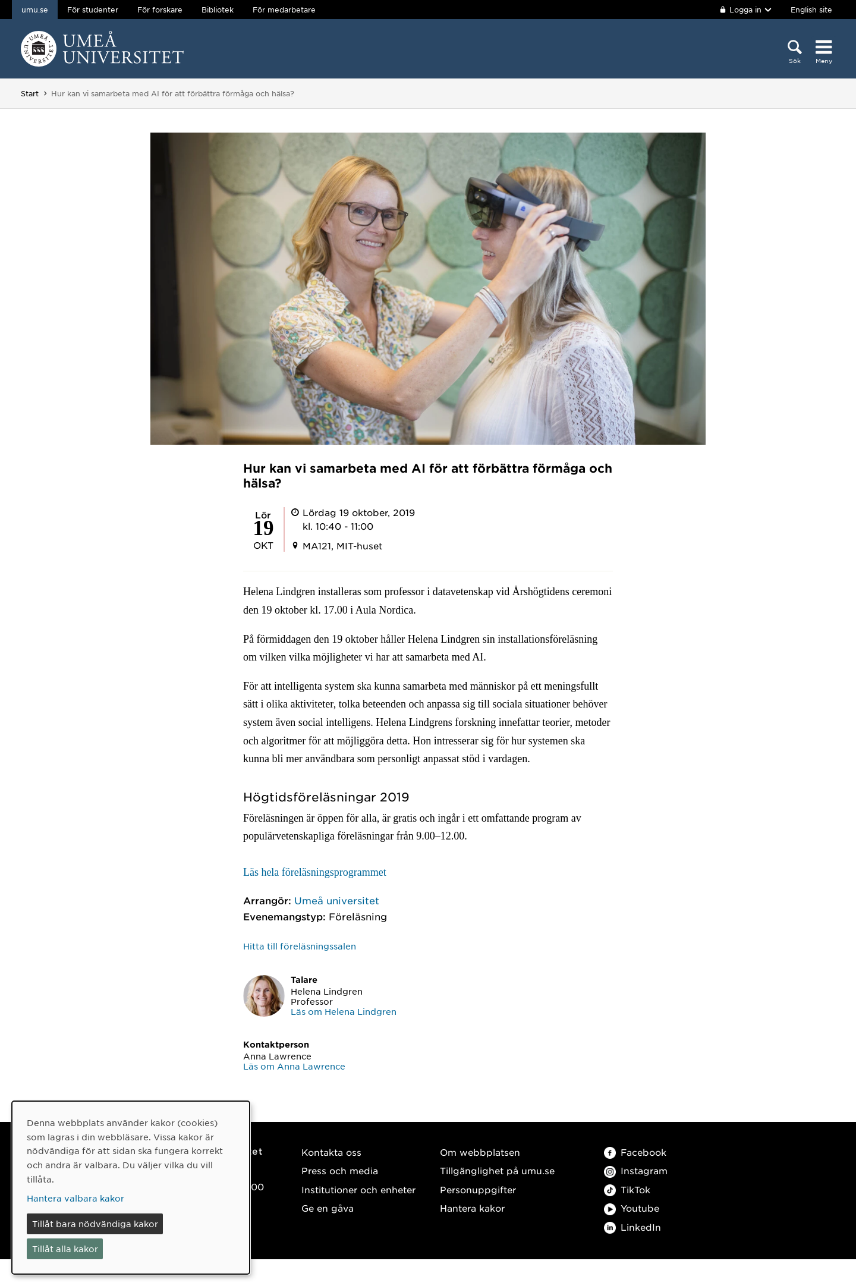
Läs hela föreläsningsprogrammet (314, 872)
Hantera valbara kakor (75, 1198)
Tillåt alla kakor (65, 1248)
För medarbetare (284, 9)
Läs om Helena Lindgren (343, 1011)
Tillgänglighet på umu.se (497, 1170)
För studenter (92, 9)
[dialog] (131, 1187)
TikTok (627, 1189)
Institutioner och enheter (358, 1189)
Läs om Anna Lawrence (294, 1066)
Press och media (339, 1170)
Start (30, 93)
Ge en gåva (327, 1207)
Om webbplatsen (480, 1152)
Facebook (635, 1152)
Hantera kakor (472, 1207)
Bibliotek (218, 9)
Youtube (631, 1207)
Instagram (636, 1170)
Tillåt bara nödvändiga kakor (95, 1223)
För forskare (159, 9)
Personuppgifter (478, 1189)
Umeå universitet (336, 900)
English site (811, 9)
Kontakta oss (331, 1152)
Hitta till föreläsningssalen (299, 946)
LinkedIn (632, 1226)
